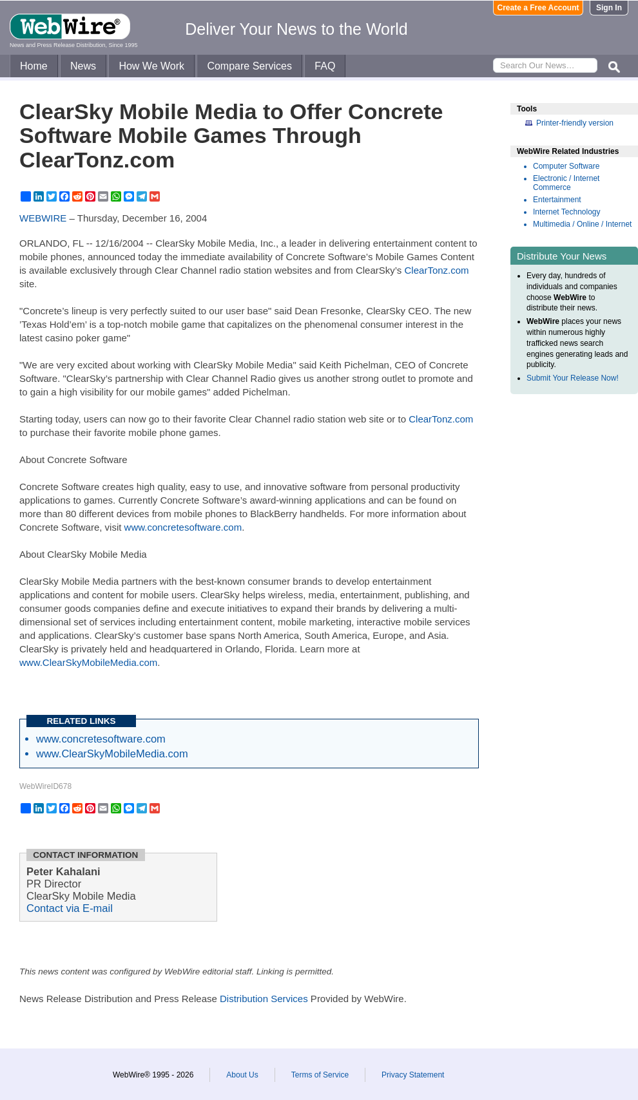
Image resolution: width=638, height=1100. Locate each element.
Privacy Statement (413, 1074)
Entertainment (557, 199)
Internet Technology (567, 211)
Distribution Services (264, 998)
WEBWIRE (42, 218)
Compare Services (249, 66)
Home (34, 66)
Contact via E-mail (69, 908)
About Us (242, 1074)
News (83, 66)
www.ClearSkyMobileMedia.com (88, 662)
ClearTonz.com (437, 270)
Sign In (609, 7)
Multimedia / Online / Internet (582, 224)
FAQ (324, 66)
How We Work (151, 66)
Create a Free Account (538, 7)
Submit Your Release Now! (573, 378)
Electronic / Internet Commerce (566, 183)
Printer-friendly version (575, 123)
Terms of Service (320, 1074)
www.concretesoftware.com (183, 527)
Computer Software (566, 166)
